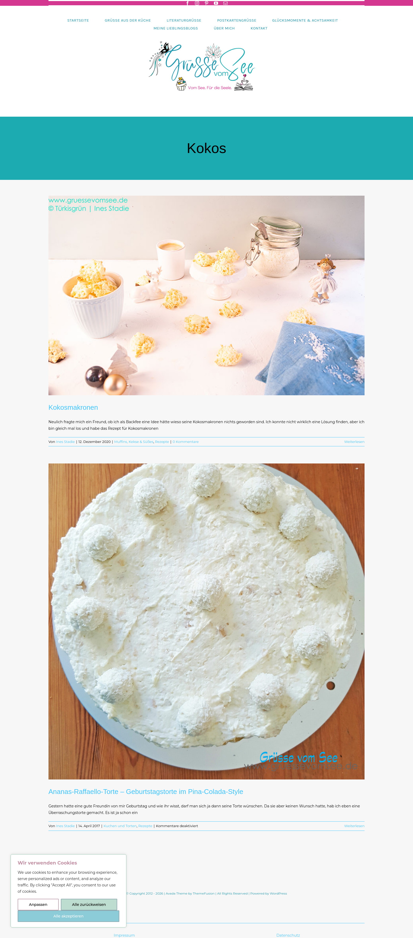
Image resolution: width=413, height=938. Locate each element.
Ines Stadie (65, 442)
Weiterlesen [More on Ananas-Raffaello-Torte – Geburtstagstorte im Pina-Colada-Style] (354, 826)
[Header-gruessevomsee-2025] (206, 34)
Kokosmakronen (73, 407)
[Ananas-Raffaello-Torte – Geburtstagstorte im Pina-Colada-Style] (206, 621)
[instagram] (197, 3)
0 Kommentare (186, 442)
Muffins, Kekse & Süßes (133, 442)
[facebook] (187, 3)
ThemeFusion (203, 893)
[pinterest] (206, 3)
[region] (68, 890)
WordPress (278, 893)
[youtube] (216, 3)
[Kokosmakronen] (206, 295)
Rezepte (162, 442)
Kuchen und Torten (120, 826)
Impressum (124, 935)
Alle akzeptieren (68, 916)
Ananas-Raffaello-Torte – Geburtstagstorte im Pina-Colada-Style (145, 792)
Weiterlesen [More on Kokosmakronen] (354, 442)
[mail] (225, 3)
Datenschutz (288, 935)
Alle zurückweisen (89, 904)
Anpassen (38, 904)
